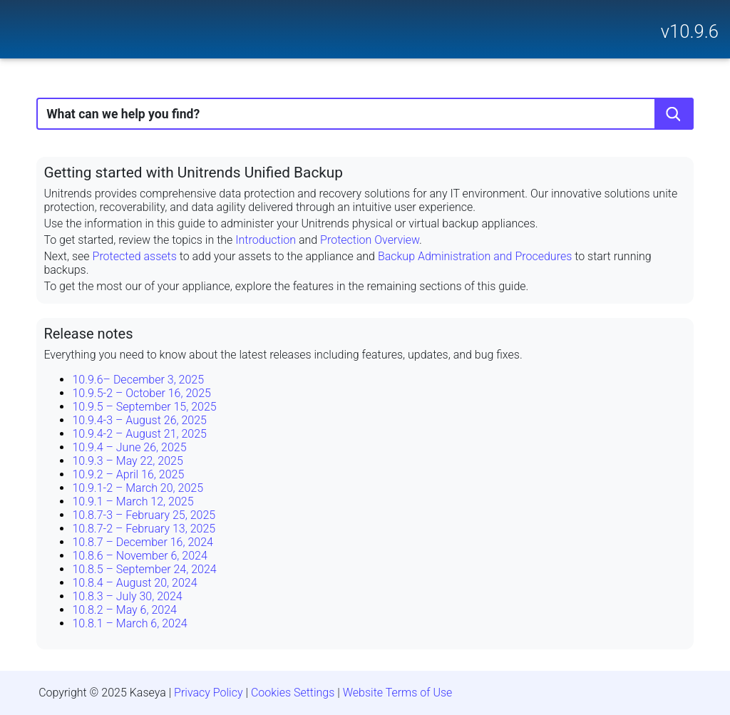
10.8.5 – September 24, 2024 (144, 569)
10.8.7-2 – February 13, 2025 (143, 528)
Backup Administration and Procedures (475, 256)
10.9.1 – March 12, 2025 (132, 501)
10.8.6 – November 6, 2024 (139, 555)
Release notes (88, 333)
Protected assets (135, 256)
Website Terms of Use (398, 692)
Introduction (265, 240)
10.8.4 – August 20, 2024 (134, 583)
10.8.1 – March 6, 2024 (129, 623)
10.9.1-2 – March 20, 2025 (137, 488)
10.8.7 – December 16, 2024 (142, 542)
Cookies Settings (292, 692)
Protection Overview (369, 240)
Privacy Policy (208, 692)
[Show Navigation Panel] (19, 25)
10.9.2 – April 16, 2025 (128, 474)
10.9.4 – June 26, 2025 (129, 447)
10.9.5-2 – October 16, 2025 (141, 393)
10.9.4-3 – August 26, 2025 (139, 420)
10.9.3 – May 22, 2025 (127, 461)
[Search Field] (365, 114)
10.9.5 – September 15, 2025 (144, 406)
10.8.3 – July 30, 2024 (127, 596)
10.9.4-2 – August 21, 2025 (139, 434)
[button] (674, 114)
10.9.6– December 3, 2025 (138, 379)
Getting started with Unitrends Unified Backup (193, 172)
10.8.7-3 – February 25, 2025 (143, 515)
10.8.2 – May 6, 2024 (124, 610)
